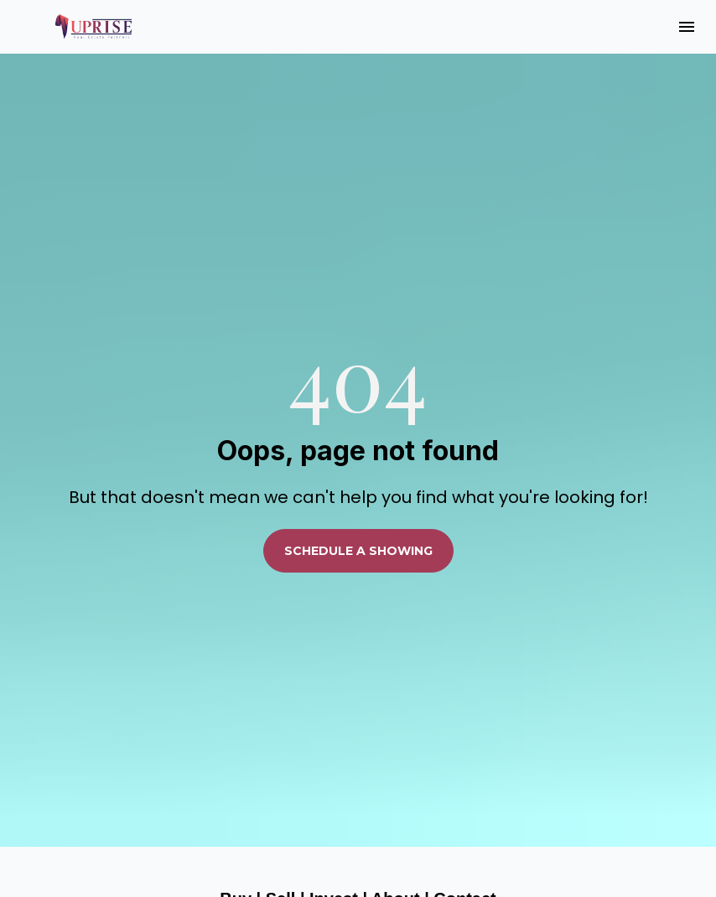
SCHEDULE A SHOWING (358, 524)
